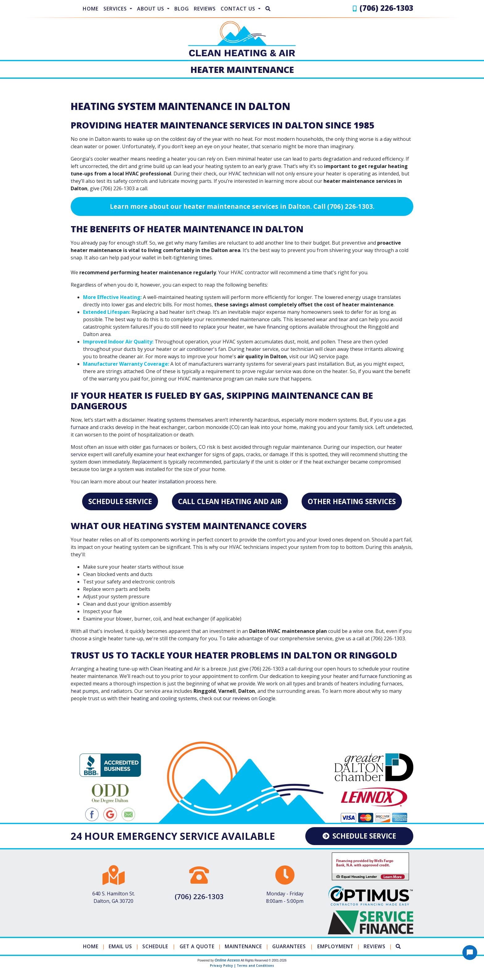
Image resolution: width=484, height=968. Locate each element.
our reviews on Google (249, 698)
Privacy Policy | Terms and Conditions (242, 965)
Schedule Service (120, 501)
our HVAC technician (242, 173)
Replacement (147, 461)
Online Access (227, 960)
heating (140, 698)
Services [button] (115, 8)
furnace (369, 676)
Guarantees (290, 946)
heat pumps (84, 691)
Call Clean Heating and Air (230, 501)
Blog (181, 8)
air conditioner (196, 349)
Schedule (154, 946)
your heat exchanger (179, 454)
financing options (287, 326)
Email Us (119, 946)
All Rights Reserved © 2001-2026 (264, 960)
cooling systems (178, 698)
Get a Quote (196, 946)
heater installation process (173, 481)
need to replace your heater (212, 326)
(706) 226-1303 (386, 8)
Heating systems (166, 419)
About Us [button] (151, 8)
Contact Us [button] (239, 8)
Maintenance (244, 946)
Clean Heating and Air (175, 668)
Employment (337, 946)
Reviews (205, 8)
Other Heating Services (352, 501)
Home (90, 8)
